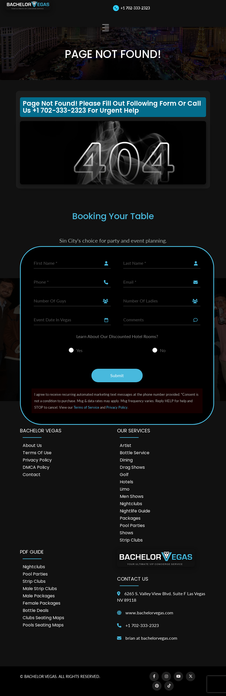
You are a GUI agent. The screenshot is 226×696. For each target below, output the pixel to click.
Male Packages (39, 596)
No (163, 350)
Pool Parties (132, 525)
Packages (130, 518)
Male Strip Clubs (40, 588)
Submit (117, 375)
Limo (124, 489)
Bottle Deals (36, 610)
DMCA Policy (36, 467)
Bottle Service (134, 453)
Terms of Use (37, 453)
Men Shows (131, 496)
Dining (126, 460)
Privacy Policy (117, 407)
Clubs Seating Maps (43, 618)
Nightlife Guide (135, 511)
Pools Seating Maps (43, 625)
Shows (126, 533)
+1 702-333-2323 (142, 625)
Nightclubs (131, 504)
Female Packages (41, 603)
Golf (124, 474)
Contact (31, 474)
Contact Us (132, 579)
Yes (79, 350)
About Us (32, 445)
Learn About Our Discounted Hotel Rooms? (117, 336)
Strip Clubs (131, 540)
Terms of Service (86, 407)
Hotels (126, 482)
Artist (125, 445)
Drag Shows (132, 467)
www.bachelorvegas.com (149, 612)
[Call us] (131, 8)
